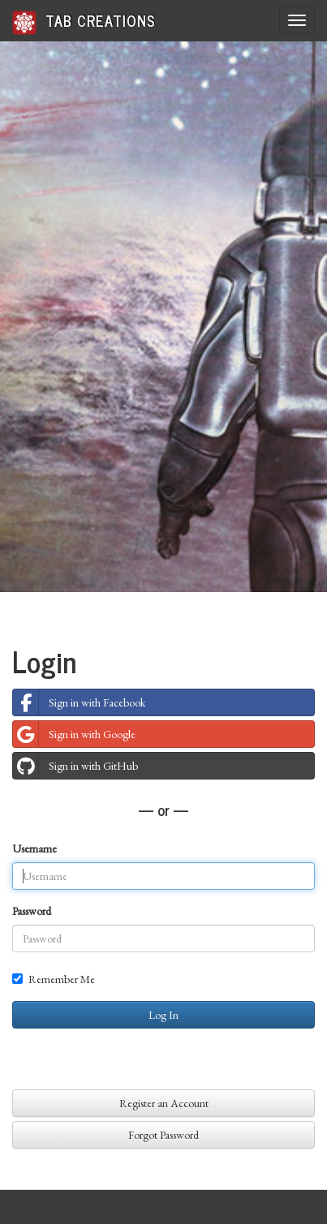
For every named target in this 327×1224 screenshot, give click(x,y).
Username (34, 848)
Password (31, 911)
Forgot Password (163, 1134)
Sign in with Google (74, 734)
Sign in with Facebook (79, 702)
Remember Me (53, 979)
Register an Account (164, 1103)
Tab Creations (84, 21)
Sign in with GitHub (75, 766)
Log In (163, 1014)
